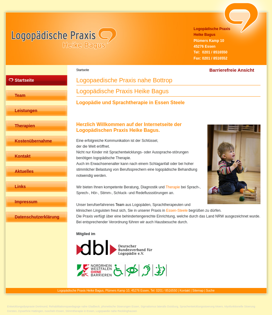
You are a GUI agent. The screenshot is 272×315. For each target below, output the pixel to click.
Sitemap (197, 290)
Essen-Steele (177, 210)
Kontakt (185, 290)
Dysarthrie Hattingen (30, 311)
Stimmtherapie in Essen (79, 311)
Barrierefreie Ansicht (232, 70)
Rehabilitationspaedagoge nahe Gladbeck (74, 306)
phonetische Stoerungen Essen (120, 306)
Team (120, 205)
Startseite (82, 70)
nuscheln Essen (54, 311)
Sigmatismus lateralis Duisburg (159, 306)
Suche (210, 290)
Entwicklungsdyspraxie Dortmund (27, 306)
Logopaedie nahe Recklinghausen (116, 311)
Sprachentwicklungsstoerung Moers (201, 306)
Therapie (173, 187)
